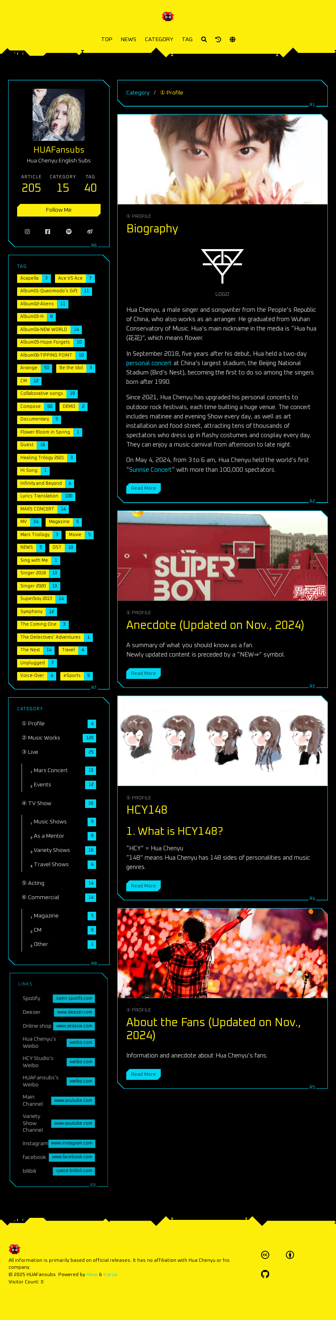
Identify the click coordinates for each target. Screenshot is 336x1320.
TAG (187, 39)
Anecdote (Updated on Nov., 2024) (215, 625)
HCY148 (146, 810)
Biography (152, 229)
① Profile (138, 216)
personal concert (149, 363)
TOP (106, 39)
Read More (143, 488)
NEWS (128, 39)
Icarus (110, 1274)
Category (137, 93)
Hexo (92, 1274)
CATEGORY (159, 39)
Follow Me (58, 209)
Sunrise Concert (150, 470)
